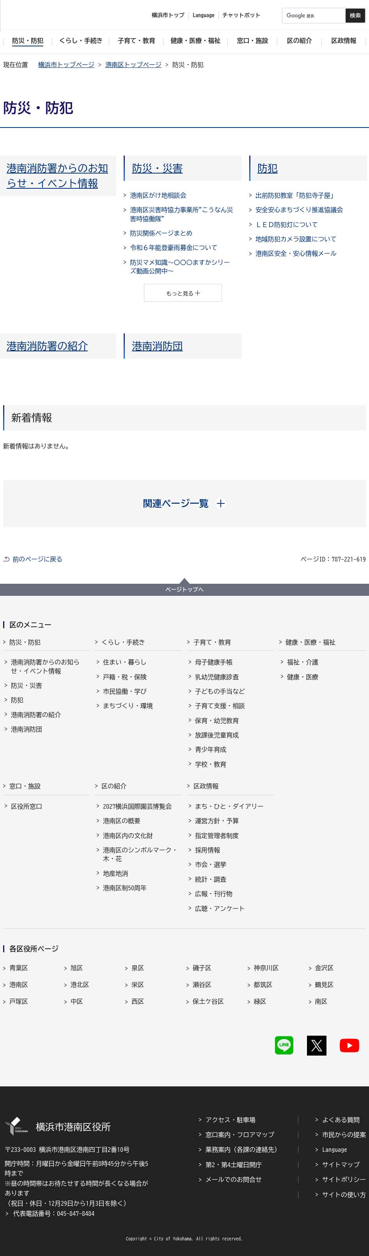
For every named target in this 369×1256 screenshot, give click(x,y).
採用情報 (207, 850)
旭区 (77, 968)
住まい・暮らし (125, 662)
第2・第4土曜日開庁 (234, 1165)
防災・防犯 (25, 642)
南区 (321, 1001)
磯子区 (202, 968)
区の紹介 (113, 786)
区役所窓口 (26, 806)
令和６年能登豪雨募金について (173, 247)
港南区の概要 (121, 821)
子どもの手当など (220, 691)
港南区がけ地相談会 (158, 195)
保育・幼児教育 (217, 720)
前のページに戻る (37, 559)
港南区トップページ (133, 65)
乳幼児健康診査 (217, 677)
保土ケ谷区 (208, 1001)
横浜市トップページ (66, 65)
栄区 (137, 984)
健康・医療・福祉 (310, 642)
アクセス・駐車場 (230, 1120)
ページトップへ (184, 589)
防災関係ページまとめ (161, 233)
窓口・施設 (25, 786)
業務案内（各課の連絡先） (243, 1149)
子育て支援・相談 (220, 706)
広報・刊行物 (213, 894)
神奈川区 (266, 968)
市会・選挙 (210, 864)
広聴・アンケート (220, 908)
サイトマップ (341, 1165)
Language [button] (204, 15)
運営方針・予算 (217, 821)
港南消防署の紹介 (47, 346)
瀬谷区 (202, 984)
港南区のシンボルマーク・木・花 (140, 854)
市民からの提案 (344, 1135)
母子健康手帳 (213, 662)
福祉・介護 (302, 662)
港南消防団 (157, 346)
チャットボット (241, 15)
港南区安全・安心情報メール (296, 253)
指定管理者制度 (217, 836)
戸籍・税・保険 (125, 677)
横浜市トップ (168, 15)
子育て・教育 (212, 642)
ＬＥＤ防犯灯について (286, 224)
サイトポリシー (344, 1179)
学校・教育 (210, 764)
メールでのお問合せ (234, 1179)
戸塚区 (18, 1001)
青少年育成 (210, 749)
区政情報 (205, 786)
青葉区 (18, 968)
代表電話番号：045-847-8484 (53, 1213)
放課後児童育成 (217, 735)
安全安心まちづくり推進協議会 (299, 210)
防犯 (267, 168)
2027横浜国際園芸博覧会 (137, 806)
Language (334, 1149)
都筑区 (263, 984)
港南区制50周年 (125, 888)
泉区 (137, 968)
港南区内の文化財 (128, 836)
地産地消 (115, 873)
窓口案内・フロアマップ (240, 1135)
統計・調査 (210, 879)
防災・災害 (157, 168)
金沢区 (324, 968)
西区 (137, 1001)
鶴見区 (324, 984)
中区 (77, 1001)
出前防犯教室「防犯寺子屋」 (296, 195)
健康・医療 (302, 677)
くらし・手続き (123, 642)
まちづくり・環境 (128, 706)
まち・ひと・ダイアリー (229, 806)
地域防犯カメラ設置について (296, 239)
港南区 (18, 984)
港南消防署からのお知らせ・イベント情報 (45, 666)
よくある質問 (341, 1120)
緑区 (260, 1001)
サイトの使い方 (344, 1195)
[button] (184, 503)
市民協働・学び (125, 691)
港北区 (80, 984)
